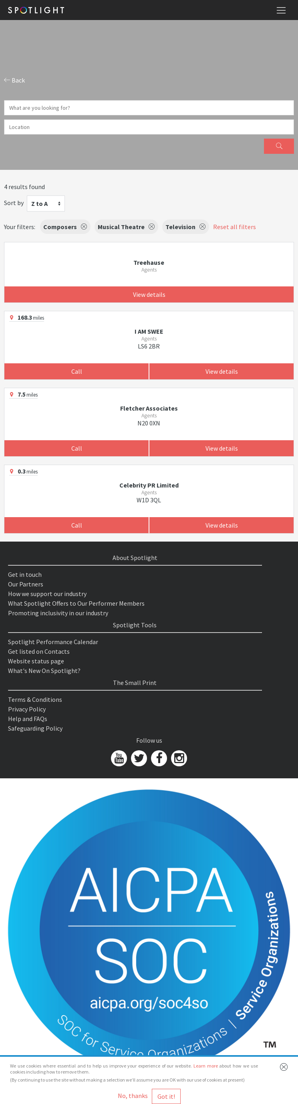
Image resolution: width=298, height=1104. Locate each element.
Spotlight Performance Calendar (53, 642)
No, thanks (133, 1096)
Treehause (148, 262)
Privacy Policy (27, 709)
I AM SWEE (149, 331)
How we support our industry (47, 594)
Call (76, 371)
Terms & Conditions (35, 699)
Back (14, 80)
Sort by (14, 203)
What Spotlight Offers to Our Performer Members (76, 603)
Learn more (205, 1066)
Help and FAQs (27, 719)
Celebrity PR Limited (149, 485)
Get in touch (25, 574)
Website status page (36, 661)
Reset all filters (234, 227)
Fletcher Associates (149, 408)
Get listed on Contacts (39, 651)
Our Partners (25, 584)
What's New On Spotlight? (44, 671)
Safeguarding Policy (35, 728)
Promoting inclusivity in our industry (58, 613)
